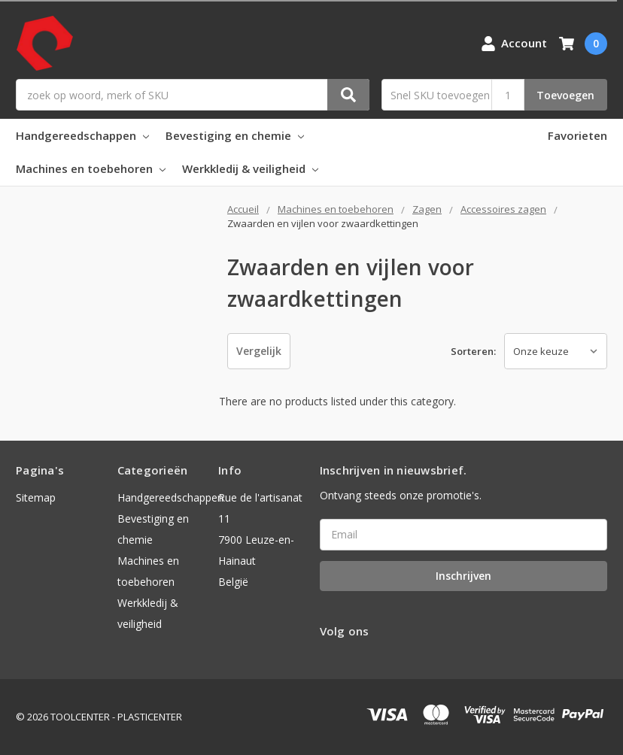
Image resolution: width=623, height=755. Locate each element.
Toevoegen (565, 95)
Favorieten (577, 135)
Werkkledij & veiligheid (250, 168)
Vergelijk (258, 351)
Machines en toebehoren (91, 168)
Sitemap (36, 497)
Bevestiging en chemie (235, 135)
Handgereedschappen (82, 135)
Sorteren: (473, 351)
